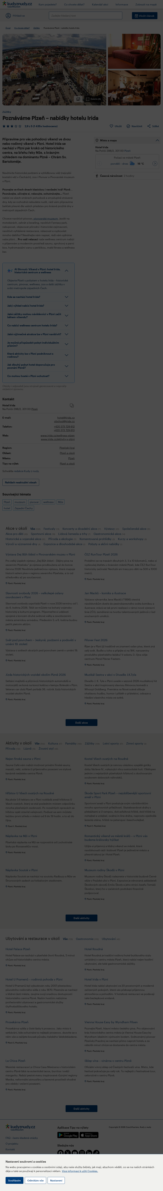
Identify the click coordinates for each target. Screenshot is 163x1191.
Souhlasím (14, 1180)
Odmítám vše (35, 1180)
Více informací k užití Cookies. (80, 1170)
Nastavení (56, 1180)
